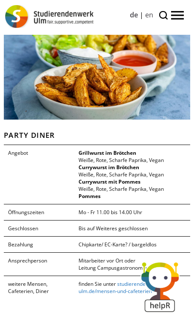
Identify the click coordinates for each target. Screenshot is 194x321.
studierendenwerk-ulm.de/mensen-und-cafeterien (120, 287)
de (134, 15)
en (149, 15)
